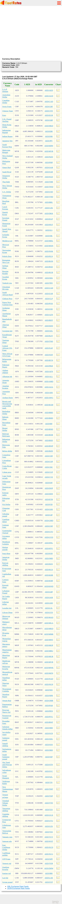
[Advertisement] (23, 31)
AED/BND (49, 429)
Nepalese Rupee (5, 695)
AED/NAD (49, 679)
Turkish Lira (7, 283)
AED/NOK (49, 251)
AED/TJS (48, 782)
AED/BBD (49, 413)
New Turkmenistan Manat (7, 789)
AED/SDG (49, 739)
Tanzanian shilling (6, 809)
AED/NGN (49, 684)
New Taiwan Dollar (7, 187)
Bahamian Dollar (6, 440)
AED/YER (49, 863)
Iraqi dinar (6, 553)
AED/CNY (49, 111)
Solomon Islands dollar (7, 728)
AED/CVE (49, 477)
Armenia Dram (5, 381)
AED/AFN (49, 371)
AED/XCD (49, 847)
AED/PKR (49, 366)
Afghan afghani (5, 371)
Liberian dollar (5, 603)
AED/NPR (49, 696)
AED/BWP (49, 446)
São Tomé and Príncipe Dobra (7, 764)
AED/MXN (48, 246)
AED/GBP (49, 120)
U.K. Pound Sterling (6, 120)
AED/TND (49, 341)
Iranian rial (6, 873)
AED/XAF (49, 348)
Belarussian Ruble (6, 360)
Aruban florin (7, 398)
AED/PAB (49, 705)
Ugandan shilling (5, 815)
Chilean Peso (7, 299)
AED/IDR (49, 131)
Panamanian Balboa (7, 705)
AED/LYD (49, 612)
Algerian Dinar (5, 326)
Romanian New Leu (6, 261)
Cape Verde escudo (6, 477)
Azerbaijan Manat (6, 315)
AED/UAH (49, 288)
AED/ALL (49, 376)
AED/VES (49, 832)
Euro (4, 115)
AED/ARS (49, 393)
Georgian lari (7, 331)
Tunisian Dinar (5, 341)
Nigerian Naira (5, 684)
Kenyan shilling (5, 564)
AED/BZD (49, 451)
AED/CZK (49, 208)
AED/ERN (49, 494)
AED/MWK (48, 668)
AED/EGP (49, 219)
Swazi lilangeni (5, 777)
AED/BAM (48, 405)
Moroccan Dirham (6, 617)
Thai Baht (6, 182)
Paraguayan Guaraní (6, 717)
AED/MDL (48, 241)
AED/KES (49, 564)
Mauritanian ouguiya (7, 651)
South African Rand (7, 293)
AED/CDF (49, 456)
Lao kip (5, 878)
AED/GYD (49, 537)
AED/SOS (49, 745)
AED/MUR (48, 656)
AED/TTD (49, 803)
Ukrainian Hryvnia (6, 288)
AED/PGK (49, 304)
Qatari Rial (6, 167)
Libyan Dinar (7, 612)
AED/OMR (48, 701)
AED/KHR (49, 575)
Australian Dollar (6, 96)
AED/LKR (49, 597)
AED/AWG (48, 398)
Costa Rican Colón (7, 467)
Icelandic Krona (5, 236)
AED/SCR (49, 733)
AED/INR (49, 136)
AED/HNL (49, 543)
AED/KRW (48, 146)
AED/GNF (49, 526)
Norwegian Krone (6, 251)
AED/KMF (49, 581)
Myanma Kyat (5, 634)
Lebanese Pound (5, 592)
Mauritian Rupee (6, 656)
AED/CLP (49, 299)
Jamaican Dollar (5, 558)
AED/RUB (49, 272)
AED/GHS (49, 509)
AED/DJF (49, 483)
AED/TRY (49, 283)
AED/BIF (48, 424)
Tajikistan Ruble (6, 782)
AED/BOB (49, 435)
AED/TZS (49, 810)
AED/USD (49, 192)
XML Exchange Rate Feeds (18, 886)
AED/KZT (49, 336)
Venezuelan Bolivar (6, 832)
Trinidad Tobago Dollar (5, 803)
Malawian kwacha (6, 668)
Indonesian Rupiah (6, 131)
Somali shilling (5, 744)
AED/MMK (48, 634)
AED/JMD (49, 558)
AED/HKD (49, 126)
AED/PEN (49, 711)
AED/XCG (49, 854)
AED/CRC (49, 467)
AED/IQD (49, 553)
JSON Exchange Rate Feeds (18, 888)
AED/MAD (48, 617)
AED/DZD (49, 326)
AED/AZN (49, 315)
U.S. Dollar (6, 192)
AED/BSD (49, 440)
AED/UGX (49, 815)
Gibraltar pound (5, 515)
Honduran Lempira (6, 543)
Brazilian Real (5, 202)
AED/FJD (49, 504)
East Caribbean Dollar (6, 847)
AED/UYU (49, 821)
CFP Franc (6, 859)
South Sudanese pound (5, 757)
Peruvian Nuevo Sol (6, 711)
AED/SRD (49, 750)
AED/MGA (48, 623)
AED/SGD (49, 177)
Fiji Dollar (6, 504)
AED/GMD (48, 521)
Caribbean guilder (6, 854)
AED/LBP (49, 592)
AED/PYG (49, 717)
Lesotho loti (6, 608)
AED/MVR (48, 662)
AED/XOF (49, 355)
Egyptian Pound (5, 219)
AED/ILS (48, 230)
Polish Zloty (7, 256)
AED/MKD (48, 629)
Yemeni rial (6, 863)
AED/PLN (49, 256)
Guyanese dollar (6, 537)
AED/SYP (49, 882)
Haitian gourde (5, 548)
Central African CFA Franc (7, 348)
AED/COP (49, 462)
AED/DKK (49, 213)
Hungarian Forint (6, 224)
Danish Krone (5, 213)
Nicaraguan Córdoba (6, 690)
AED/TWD (48, 187)
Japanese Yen (7, 141)
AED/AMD (48, 381)
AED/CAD (49, 101)
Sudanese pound (5, 739)
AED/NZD (49, 157)
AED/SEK (49, 278)
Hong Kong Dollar (6, 126)
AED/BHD (49, 418)
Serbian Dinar (5, 267)
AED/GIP (49, 515)
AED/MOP (49, 645)
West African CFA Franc (7, 355)
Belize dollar (7, 451)
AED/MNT (48, 640)
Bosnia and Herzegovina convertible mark (7, 404)
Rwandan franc (5, 722)
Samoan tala (7, 841)
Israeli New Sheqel (6, 230)
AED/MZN (48, 673)
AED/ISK (49, 236)
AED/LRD (49, 603)
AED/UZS (49, 826)
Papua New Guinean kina (7, 303)
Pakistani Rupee (5, 366)
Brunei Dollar (4, 429)
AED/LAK (49, 878)
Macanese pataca (6, 645)
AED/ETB (49, 499)
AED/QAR (49, 167)
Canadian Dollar (5, 101)
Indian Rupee (7, 136)
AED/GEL (49, 331)
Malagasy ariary (6, 623)
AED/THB (49, 182)
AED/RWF (49, 722)
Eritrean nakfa (5, 494)
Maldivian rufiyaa (6, 662)
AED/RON (49, 261)
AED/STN (49, 765)
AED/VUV (49, 837)
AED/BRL (49, 202)
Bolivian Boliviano (6, 435)
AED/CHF (49, 107)
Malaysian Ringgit (6, 151)
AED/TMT (49, 789)
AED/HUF (49, 225)
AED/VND (49, 197)
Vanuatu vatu (7, 837)
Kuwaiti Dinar (5, 586)
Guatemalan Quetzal (7, 532)
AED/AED (49, 90)
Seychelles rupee (6, 733)
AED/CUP (49, 472)
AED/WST (49, 841)
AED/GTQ (49, 532)
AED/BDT (49, 320)
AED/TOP (49, 796)
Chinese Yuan (7, 111)
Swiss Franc (7, 107)
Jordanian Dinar (6, 309)
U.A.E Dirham (5, 90)
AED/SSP (49, 757)
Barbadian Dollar (6, 412)
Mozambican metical (7, 673)
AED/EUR (49, 115)
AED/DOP (49, 488)
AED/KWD (48, 586)
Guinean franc (5, 526)
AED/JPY (49, 141)
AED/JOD (49, 309)
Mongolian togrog (6, 640)
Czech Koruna (5, 208)
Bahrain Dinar (5, 418)
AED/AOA (49, 387)
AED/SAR (49, 172)
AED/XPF (49, 859)
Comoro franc (5, 581)
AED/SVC (49, 771)
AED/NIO (49, 690)
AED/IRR (49, 873)
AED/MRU (48, 651)
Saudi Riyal (6, 172)
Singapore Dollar (6, 177)
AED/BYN (49, 360)
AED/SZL (49, 777)
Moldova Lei (7, 241)
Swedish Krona (5, 278)
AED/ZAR (49, 294)
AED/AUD (49, 96)
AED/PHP (49, 162)
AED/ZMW (48, 868)
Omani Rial (6, 701)
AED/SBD (49, 728)
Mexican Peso (5, 246)
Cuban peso (6, 472)
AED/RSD (49, 267)
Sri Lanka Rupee (6, 597)
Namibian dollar (6, 679)
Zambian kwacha (5, 868)
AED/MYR (48, 151)
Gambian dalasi (5, 520)
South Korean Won (7, 146)
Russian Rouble (5, 272)
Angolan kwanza (5, 387)
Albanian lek (7, 376)
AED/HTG (49, 548)
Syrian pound (7, 882)
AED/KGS (49, 570)
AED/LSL (49, 608)
